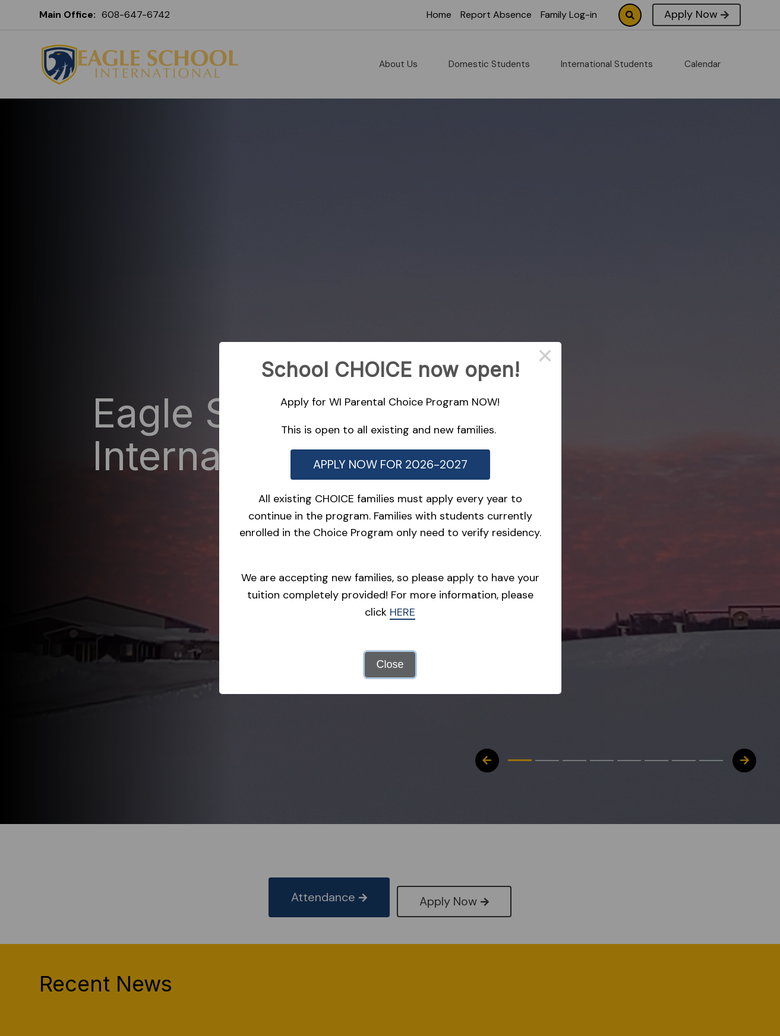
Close (389, 664)
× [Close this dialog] (545, 358)
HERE (402, 612)
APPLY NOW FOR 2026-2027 (390, 464)
